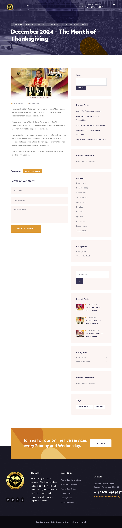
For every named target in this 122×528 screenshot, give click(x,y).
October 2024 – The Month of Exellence (90, 125)
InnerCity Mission (67, 502)
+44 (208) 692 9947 (95, 7)
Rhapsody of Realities (69, 484)
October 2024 (81, 192)
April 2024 (80, 216)
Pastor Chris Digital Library (71, 480)
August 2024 (81, 202)
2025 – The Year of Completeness (88, 111)
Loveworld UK (66, 493)
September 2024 (82, 197)
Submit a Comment (26, 229)
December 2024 (82, 188)
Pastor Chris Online (68, 489)
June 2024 (79, 211)
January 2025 (81, 183)
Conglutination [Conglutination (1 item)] (84, 407)
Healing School (66, 497)
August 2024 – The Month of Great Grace (91, 139)
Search (79, 75)
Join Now (101, 443)
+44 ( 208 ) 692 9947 (108, 492)
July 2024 (79, 207)
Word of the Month (32, 171)
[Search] (79, 281)
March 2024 (80, 221)
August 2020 (81, 230)
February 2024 (81, 226)
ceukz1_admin (35, 103)
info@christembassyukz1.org (107, 496)
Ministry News (81, 251)
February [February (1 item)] (99, 407)
